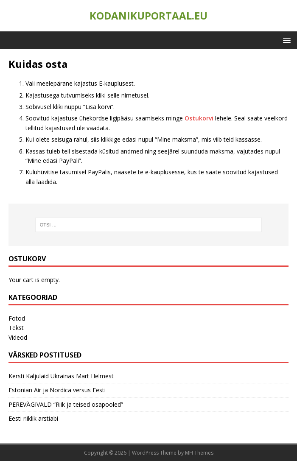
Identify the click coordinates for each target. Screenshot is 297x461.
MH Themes (199, 452)
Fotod (16, 318)
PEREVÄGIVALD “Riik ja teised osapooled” (65, 404)
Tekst (16, 328)
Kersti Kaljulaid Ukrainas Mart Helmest (61, 376)
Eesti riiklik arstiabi (33, 418)
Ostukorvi (200, 118)
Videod (17, 337)
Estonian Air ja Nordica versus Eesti (57, 390)
